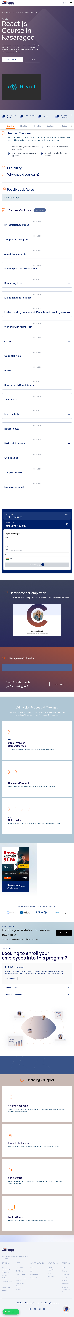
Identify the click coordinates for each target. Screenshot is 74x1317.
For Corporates (7, 1281)
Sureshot (51, 1277)
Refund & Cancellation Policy (66, 1289)
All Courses (19, 1267)
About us (65, 1267)
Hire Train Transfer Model (14, 967)
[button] (37, 966)
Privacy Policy (66, 1284)
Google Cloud (34, 1278)
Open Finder (64, 933)
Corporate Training (12, 987)
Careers (64, 1271)
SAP (31, 1267)
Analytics (19, 1289)
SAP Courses (20, 1271)
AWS (31, 1271)
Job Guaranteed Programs (6, 1270)
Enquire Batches (58, 684)
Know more (11, 978)
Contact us (65, 1274)
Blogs (49, 1273)
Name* (7, 537)
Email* (7, 546)
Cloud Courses (20, 1274)
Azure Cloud (34, 1274)
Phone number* (9, 555)
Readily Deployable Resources (16, 994)
